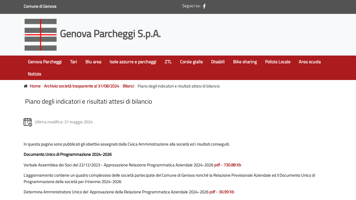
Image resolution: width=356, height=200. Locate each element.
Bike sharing (245, 61)
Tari (73, 61)
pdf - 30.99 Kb (221, 192)
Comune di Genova (40, 6)
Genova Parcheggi (45, 61)
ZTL (168, 61)
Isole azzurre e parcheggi (133, 61)
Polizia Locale (277, 61)
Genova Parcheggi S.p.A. (93, 33)
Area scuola (310, 61)
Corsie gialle (191, 61)
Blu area (93, 61)
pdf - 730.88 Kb (227, 165)
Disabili (218, 61)
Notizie (34, 74)
